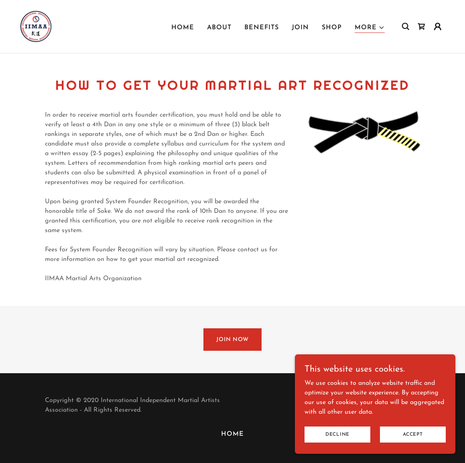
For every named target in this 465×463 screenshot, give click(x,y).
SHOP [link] (332, 27)
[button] (370, 28)
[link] (36, 26)
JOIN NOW (232, 340)
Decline (337, 439)
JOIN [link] (300, 27)
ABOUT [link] (219, 27)
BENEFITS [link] (261, 27)
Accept (413, 439)
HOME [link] (182, 27)
